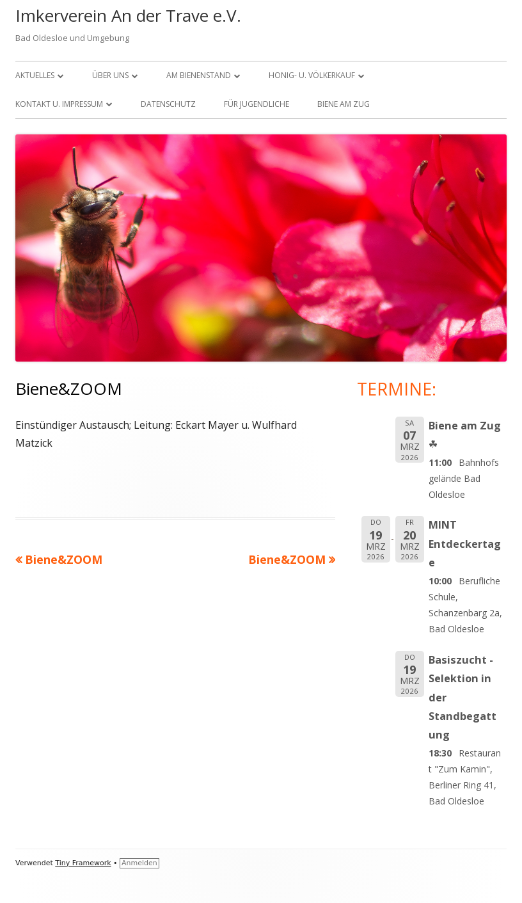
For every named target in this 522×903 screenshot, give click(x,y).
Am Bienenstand (198, 75)
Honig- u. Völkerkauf (312, 75)
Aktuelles (34, 75)
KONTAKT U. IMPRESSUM (59, 104)
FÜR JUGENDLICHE (256, 104)
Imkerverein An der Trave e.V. (128, 15)
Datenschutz (168, 104)
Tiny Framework (83, 863)
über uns (110, 75)
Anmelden (139, 863)
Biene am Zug (343, 104)
